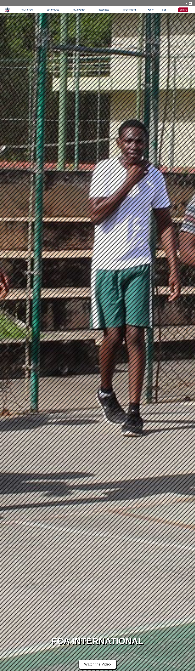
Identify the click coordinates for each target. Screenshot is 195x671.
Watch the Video (97, 664)
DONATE (183, 10)
